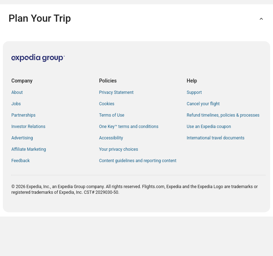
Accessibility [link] (111, 137)
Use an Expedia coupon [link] (209, 126)
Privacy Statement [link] (116, 92)
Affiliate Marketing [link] (28, 149)
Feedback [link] (20, 160)
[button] (136, 18)
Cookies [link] (106, 103)
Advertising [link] (22, 137)
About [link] (17, 92)
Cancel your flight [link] (203, 103)
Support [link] (194, 92)
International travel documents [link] (215, 137)
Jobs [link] (16, 103)
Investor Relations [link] (28, 126)
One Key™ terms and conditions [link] (129, 126)
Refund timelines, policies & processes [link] (223, 115)
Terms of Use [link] (111, 115)
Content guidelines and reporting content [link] (137, 160)
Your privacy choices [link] (118, 149)
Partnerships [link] (23, 115)
